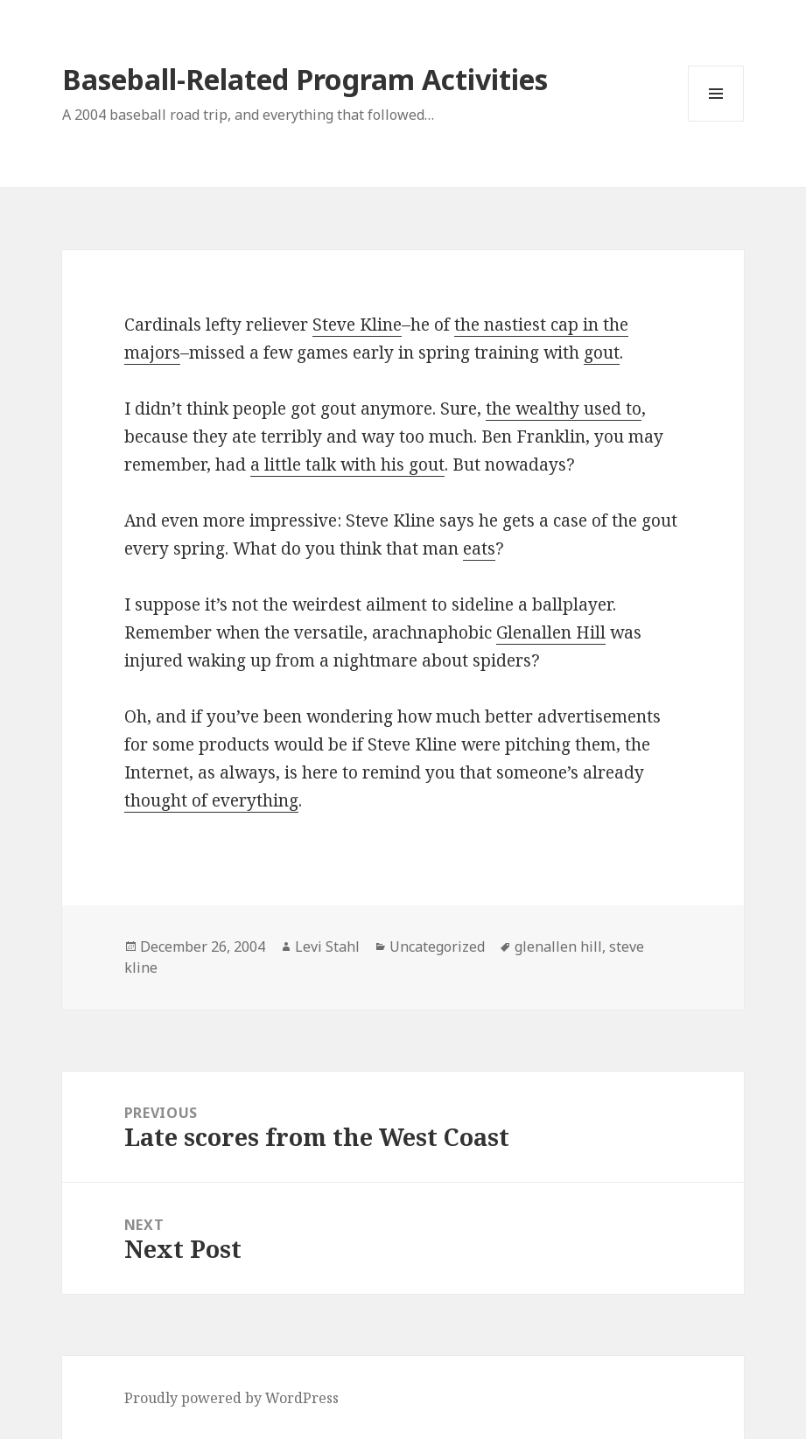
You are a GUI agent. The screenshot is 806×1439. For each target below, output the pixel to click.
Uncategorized (437, 946)
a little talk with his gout (347, 464)
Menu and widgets (716, 121)
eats (479, 548)
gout (602, 352)
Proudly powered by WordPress (231, 1398)
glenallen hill (558, 946)
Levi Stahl (327, 946)
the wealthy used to (563, 408)
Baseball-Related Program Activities (305, 79)
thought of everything (211, 800)
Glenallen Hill (551, 632)
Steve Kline (357, 324)
